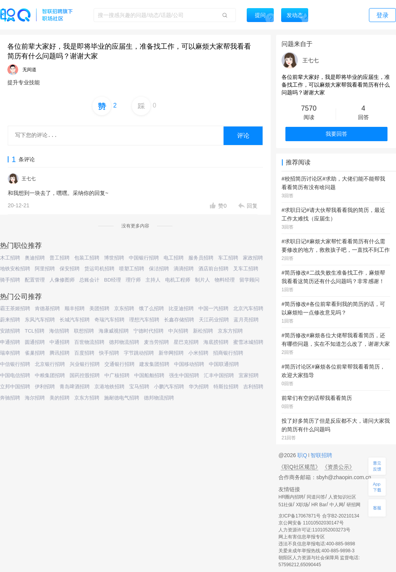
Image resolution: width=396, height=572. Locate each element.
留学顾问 (249, 280)
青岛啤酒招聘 (75, 386)
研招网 (353, 504)
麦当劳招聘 (156, 342)
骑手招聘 (10, 280)
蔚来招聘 (10, 320)
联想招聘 (84, 331)
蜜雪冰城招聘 (248, 342)
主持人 (152, 280)
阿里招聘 (45, 268)
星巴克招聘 (186, 342)
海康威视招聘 (114, 331)
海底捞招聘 (216, 342)
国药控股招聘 (85, 375)
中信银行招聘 (15, 364)
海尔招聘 (35, 398)
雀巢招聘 (35, 353)
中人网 (336, 504)
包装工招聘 (86, 258)
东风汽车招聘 (40, 320)
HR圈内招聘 (291, 497)
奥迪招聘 (35, 258)
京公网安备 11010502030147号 (311, 523)
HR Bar (318, 504)
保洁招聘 (159, 268)
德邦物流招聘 (124, 342)
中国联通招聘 (224, 364)
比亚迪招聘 (181, 308)
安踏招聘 (10, 331)
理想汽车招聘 (144, 320)
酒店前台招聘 (213, 268)
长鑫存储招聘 (179, 320)
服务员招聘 (200, 258)
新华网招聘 (171, 353)
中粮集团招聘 (50, 375)
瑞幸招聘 (10, 353)
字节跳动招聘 (139, 353)
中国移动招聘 (189, 364)
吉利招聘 (253, 386)
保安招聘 (70, 268)
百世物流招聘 (89, 342)
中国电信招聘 (15, 375)
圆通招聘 (35, 342)
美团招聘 (99, 308)
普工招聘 (60, 258)
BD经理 (112, 280)
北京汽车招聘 (248, 308)
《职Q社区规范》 (299, 467)
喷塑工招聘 (131, 268)
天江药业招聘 (214, 320)
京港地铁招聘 (109, 386)
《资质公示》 (338, 467)
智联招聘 (320, 455)
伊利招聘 (45, 386)
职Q (303, 455)
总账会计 (89, 280)
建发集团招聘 (154, 364)
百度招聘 (84, 353)
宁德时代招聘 (148, 331)
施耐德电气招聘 (121, 398)
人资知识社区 (342, 497)
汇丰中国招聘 (219, 375)
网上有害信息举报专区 (301, 537)
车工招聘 (228, 258)
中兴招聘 (178, 331)
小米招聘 (198, 353)
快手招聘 (109, 353)
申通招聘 (10, 342)
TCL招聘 (34, 331)
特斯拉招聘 (226, 386)
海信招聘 (59, 331)
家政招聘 (253, 258)
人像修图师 (62, 280)
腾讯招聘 (60, 353)
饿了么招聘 (151, 308)
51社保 (285, 504)
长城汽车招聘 (75, 320)
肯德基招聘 (47, 308)
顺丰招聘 (75, 308)
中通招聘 (60, 342)
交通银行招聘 (119, 364)
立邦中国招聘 (15, 386)
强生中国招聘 (184, 375)
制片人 (202, 280)
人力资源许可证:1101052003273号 (314, 530)
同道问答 (316, 497)
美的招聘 (60, 398)
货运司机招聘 (99, 268)
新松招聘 (203, 331)
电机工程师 (177, 280)
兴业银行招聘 (85, 364)
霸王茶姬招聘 (15, 308)
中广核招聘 (117, 375)
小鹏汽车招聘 (169, 386)
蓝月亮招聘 (246, 320)
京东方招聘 (230, 331)
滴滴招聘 (184, 268)
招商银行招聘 (228, 353)
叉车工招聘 (245, 268)
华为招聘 (199, 386)
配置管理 (35, 280)
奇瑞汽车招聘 (109, 320)
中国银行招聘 (144, 258)
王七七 (29, 178)
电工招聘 (174, 258)
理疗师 (133, 280)
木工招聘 (10, 258)
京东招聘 (124, 308)
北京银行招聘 (50, 364)
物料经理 (225, 280)
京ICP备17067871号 (299, 516)
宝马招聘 (139, 386)
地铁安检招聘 (15, 268)
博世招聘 (114, 258)
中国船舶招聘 (149, 375)
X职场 (302, 504)
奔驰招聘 (10, 398)
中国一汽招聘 (213, 308)
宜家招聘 (249, 375)
